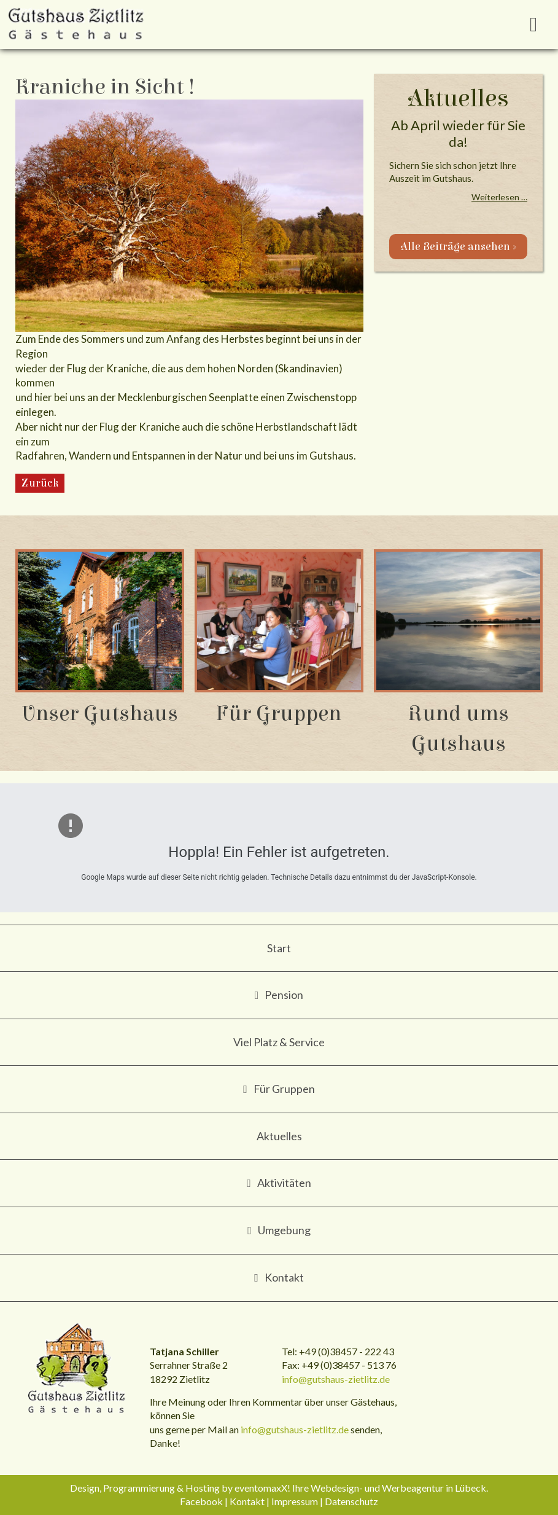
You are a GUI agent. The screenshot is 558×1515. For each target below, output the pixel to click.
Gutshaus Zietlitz (76, 24)
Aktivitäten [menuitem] (284, 1182)
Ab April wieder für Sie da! (458, 133)
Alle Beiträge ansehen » (458, 246)
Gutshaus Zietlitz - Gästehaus (77, 1369)
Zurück (39, 483)
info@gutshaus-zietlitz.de (336, 1379)
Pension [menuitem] (284, 994)
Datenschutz (351, 1501)
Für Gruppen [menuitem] (284, 1088)
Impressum (294, 1501)
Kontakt (247, 1501)
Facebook (201, 1501)
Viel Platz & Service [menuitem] (279, 1042)
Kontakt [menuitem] (284, 1277)
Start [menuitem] (279, 948)
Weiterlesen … (499, 197)
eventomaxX (260, 1487)
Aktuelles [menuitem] (279, 1136)
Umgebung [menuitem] (284, 1230)
